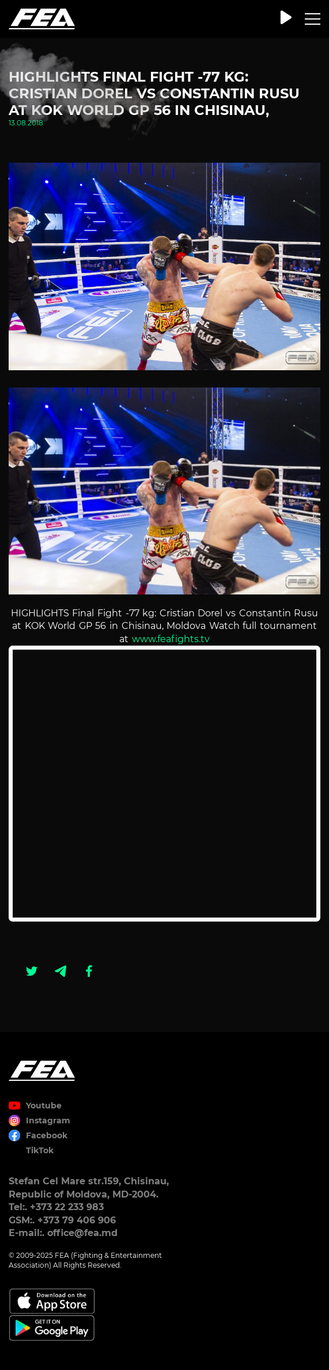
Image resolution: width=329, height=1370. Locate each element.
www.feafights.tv (171, 639)
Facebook (46, 1135)
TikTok (40, 1150)
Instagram (48, 1120)
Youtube (44, 1105)
